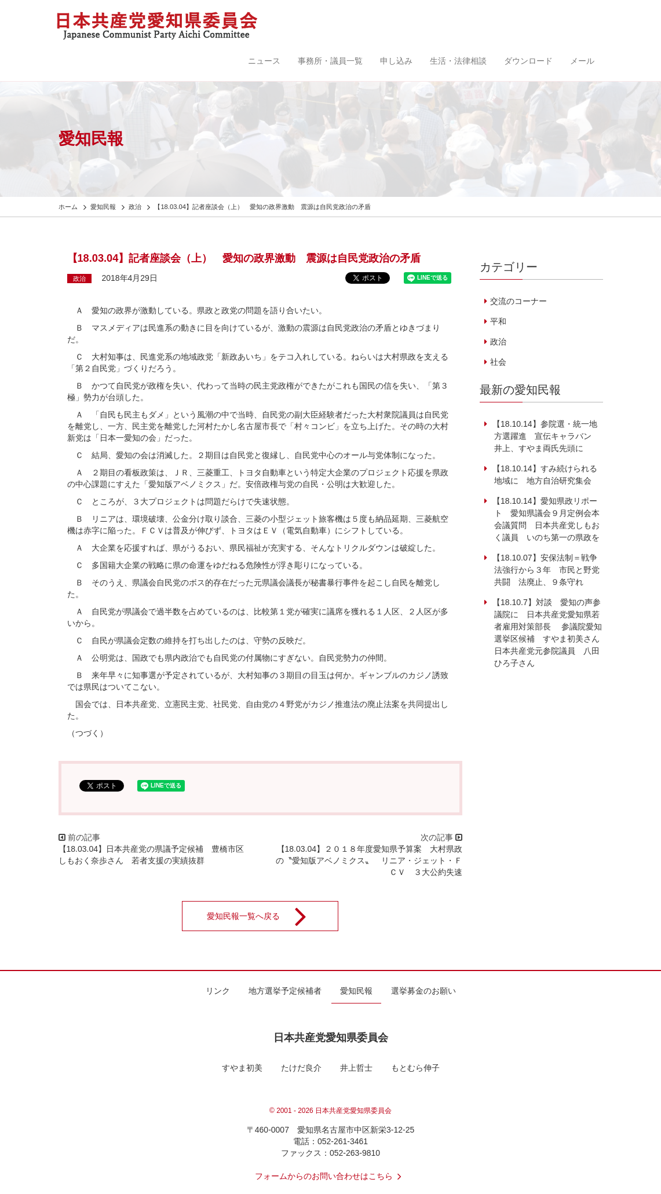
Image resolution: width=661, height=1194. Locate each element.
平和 (498, 321)
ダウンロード (528, 60)
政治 (79, 278)
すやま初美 (242, 1067)
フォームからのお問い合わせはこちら (331, 1176)
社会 (498, 362)
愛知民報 (356, 990)
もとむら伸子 (415, 1067)
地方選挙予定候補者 (285, 990)
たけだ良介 (301, 1067)
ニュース (264, 60)
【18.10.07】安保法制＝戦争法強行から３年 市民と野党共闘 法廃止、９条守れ (545, 570)
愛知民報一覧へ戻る (264, 916)
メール (582, 60)
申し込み (396, 60)
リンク (218, 990)
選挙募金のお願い (423, 990)
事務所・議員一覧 (330, 60)
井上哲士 (356, 1067)
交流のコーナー (518, 301)
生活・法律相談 (458, 60)
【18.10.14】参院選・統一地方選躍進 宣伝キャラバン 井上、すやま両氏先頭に (545, 436)
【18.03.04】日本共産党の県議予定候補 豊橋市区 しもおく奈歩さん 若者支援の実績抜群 (156, 854)
